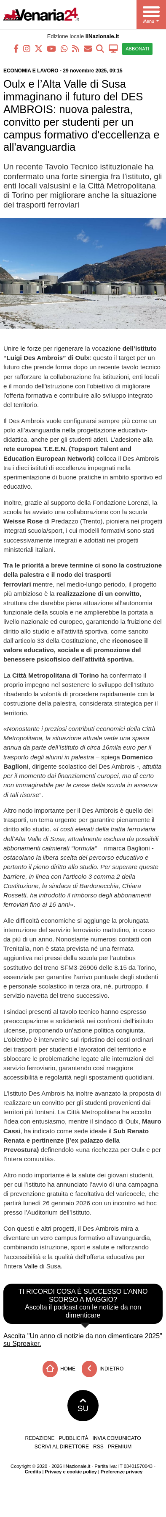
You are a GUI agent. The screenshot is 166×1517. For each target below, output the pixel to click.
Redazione (40, 1438)
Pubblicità (73, 1438)
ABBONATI (137, 48)
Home (59, 1369)
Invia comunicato (117, 1438)
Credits (33, 1471)
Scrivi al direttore (62, 1447)
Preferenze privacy (122, 1471)
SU (83, 1405)
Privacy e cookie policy (71, 1471)
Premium (120, 1447)
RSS (98, 1447)
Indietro (103, 1369)
